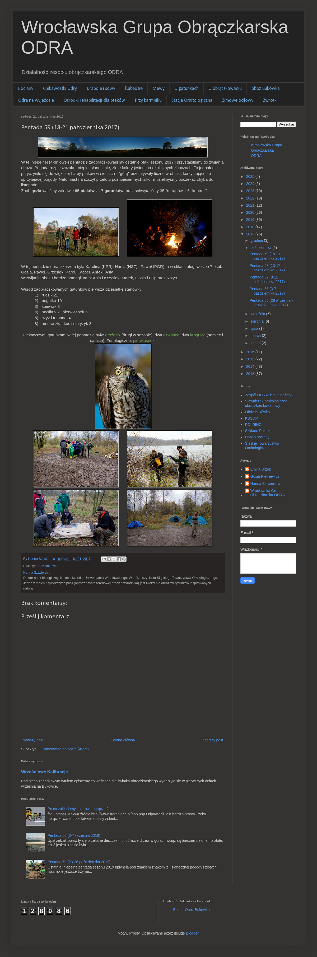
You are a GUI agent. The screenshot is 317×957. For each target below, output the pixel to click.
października (261, 247)
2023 (250, 191)
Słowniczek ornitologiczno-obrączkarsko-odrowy (267, 403)
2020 (250, 212)
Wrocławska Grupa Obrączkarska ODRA (266, 150)
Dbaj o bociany (257, 437)
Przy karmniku (148, 100)
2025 (250, 176)
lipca (254, 328)
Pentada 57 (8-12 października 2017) (267, 279)
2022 (250, 198)
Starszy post (213, 740)
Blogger (192, 933)
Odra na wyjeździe (36, 100)
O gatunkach (186, 88)
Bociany (25, 88)
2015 (250, 359)
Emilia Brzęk (260, 469)
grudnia (257, 240)
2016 (250, 352)
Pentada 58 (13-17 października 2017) (267, 267)
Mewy (158, 88)
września (258, 314)
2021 (250, 205)
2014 (250, 366)
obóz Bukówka (265, 88)
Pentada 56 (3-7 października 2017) (267, 291)
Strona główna (123, 740)
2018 (250, 227)
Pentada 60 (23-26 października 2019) (79, 862)
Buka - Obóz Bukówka (191, 910)
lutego (256, 343)
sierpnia (257, 321)
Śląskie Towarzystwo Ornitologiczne (262, 445)
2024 (250, 184)
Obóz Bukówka (257, 412)
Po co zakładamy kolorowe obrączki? (78, 809)
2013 (250, 373)
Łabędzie (134, 88)
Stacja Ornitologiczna (191, 100)
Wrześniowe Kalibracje (44, 771)
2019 (250, 219)
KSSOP (251, 418)
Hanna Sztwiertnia (265, 483)
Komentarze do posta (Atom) (65, 749)
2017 (250, 234)
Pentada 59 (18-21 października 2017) (267, 256)
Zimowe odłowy (237, 100)
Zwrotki (270, 100)
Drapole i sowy (101, 88)
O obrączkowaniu (225, 88)
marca (256, 335)
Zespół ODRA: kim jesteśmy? (269, 395)
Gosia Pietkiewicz (264, 476)
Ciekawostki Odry (60, 88)
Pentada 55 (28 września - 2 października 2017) (271, 302)
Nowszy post (32, 740)
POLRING (253, 424)
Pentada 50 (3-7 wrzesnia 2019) (74, 835)
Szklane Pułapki (258, 431)
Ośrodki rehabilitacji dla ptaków (94, 100)
